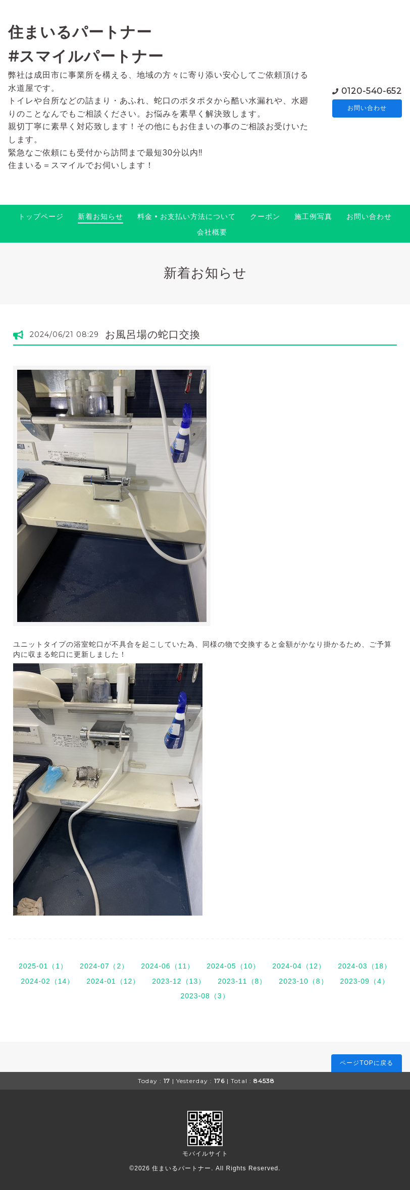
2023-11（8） (242, 981)
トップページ (41, 216)
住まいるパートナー (181, 1168)
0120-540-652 (371, 90)
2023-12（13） (179, 981)
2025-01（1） (43, 966)
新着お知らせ (100, 216)
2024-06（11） (167, 966)
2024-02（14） (47, 981)
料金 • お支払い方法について (186, 216)
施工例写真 (313, 216)
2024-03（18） (364, 966)
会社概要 (212, 232)
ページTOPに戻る (366, 1062)
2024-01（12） (113, 981)
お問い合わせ (367, 108)
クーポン (265, 216)
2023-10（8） (303, 981)
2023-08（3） (204, 996)
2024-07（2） (104, 966)
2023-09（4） (364, 981)
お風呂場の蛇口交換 (152, 334)
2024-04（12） (299, 966)
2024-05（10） (233, 966)
